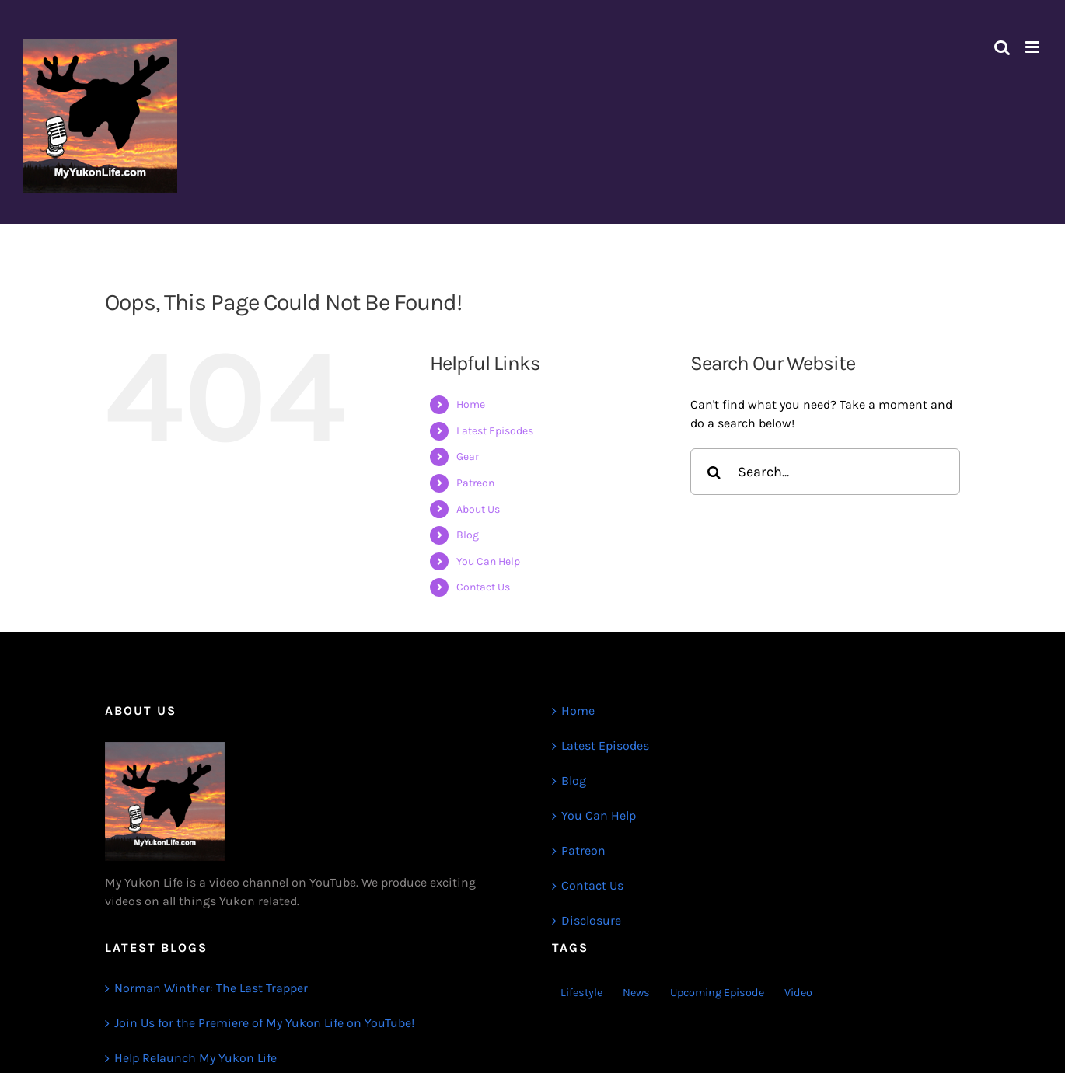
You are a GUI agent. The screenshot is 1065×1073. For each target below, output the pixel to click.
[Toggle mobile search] (1002, 47)
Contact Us (483, 587)
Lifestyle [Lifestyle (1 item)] (581, 992)
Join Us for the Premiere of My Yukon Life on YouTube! (264, 1023)
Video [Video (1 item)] (798, 992)
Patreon (475, 482)
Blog (467, 535)
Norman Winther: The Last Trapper (211, 988)
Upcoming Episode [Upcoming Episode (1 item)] (717, 992)
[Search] (713, 471)
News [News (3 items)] (636, 992)
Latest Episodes (494, 430)
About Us (478, 509)
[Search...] (825, 471)
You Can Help (488, 561)
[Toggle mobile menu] (1033, 47)
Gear (467, 456)
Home (470, 404)
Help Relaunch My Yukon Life (195, 1057)
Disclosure (591, 920)
